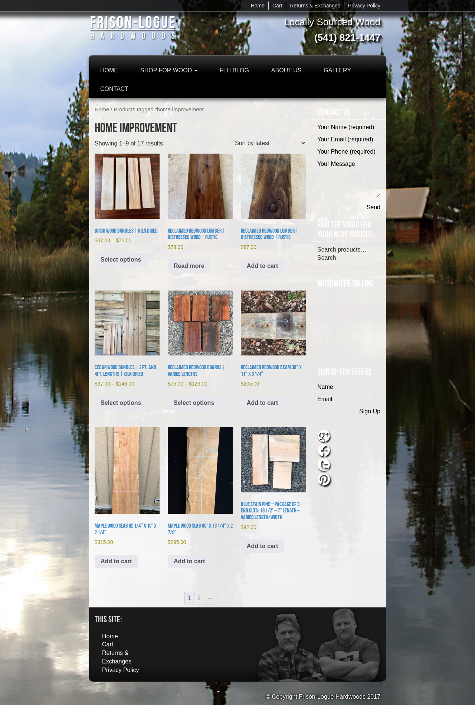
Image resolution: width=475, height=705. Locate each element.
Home (258, 6)
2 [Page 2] (199, 598)
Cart (277, 6)
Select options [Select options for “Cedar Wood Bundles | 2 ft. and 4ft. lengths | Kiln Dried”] (121, 403)
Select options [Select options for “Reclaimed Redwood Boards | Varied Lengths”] (194, 403)
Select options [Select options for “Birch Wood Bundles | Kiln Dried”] (121, 259)
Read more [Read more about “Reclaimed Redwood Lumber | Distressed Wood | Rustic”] (189, 266)
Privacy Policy (364, 6)
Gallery (337, 70)
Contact (114, 89)
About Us (286, 70)
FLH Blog (234, 70)
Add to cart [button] (262, 266)
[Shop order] (269, 143)
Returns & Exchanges (315, 6)
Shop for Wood (168, 70)
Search (326, 258)
